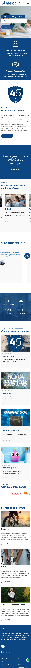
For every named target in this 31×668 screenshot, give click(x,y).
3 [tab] (14, 224)
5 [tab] (19, 224)
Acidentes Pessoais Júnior (13, 605)
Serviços (4, 662)
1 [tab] (9, 224)
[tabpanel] (15, 206)
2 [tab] (12, 224)
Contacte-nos (15, 169)
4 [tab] (17, 224)
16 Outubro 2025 (6, 428)
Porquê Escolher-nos (7, 659)
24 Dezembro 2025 (7, 390)
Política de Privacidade (7, 664)
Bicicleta (5, 529)
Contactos (20, 664)
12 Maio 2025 (6, 465)
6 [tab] (22, 224)
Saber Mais (7, 28)
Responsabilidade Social (22, 660)
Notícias (19, 656)
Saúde (4, 567)
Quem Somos (5, 656)
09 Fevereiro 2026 (7, 353)
